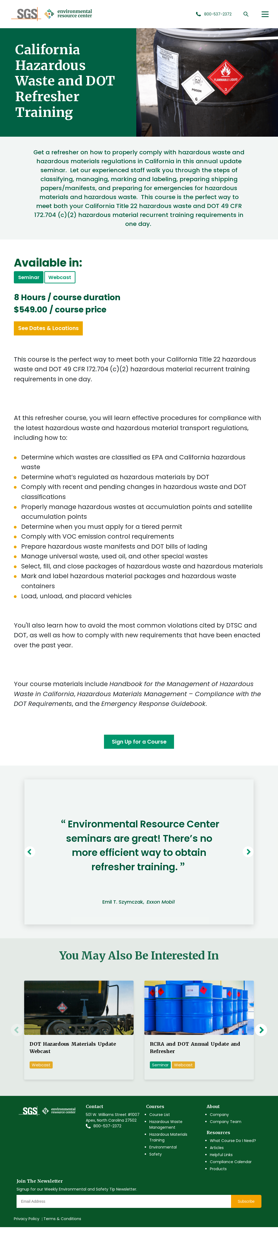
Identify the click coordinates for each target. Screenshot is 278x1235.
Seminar (160, 1072)
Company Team (225, 1129)
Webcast (83, 279)
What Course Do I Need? (233, 1148)
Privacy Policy (26, 1226)
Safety (155, 1161)
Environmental (163, 1154)
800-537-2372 (107, 1133)
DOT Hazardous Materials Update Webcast (73, 1055)
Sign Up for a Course (139, 748)
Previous (40, 859)
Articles (217, 1155)
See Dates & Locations (59, 333)
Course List (159, 1122)
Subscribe (246, 1209)
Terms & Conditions (62, 1226)
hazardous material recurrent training (190, 375)
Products (218, 1176)
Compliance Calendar (231, 1169)
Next (241, 859)
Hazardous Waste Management (165, 1132)
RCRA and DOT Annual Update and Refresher (195, 1055)
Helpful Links (221, 1162)
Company (219, 1122)
